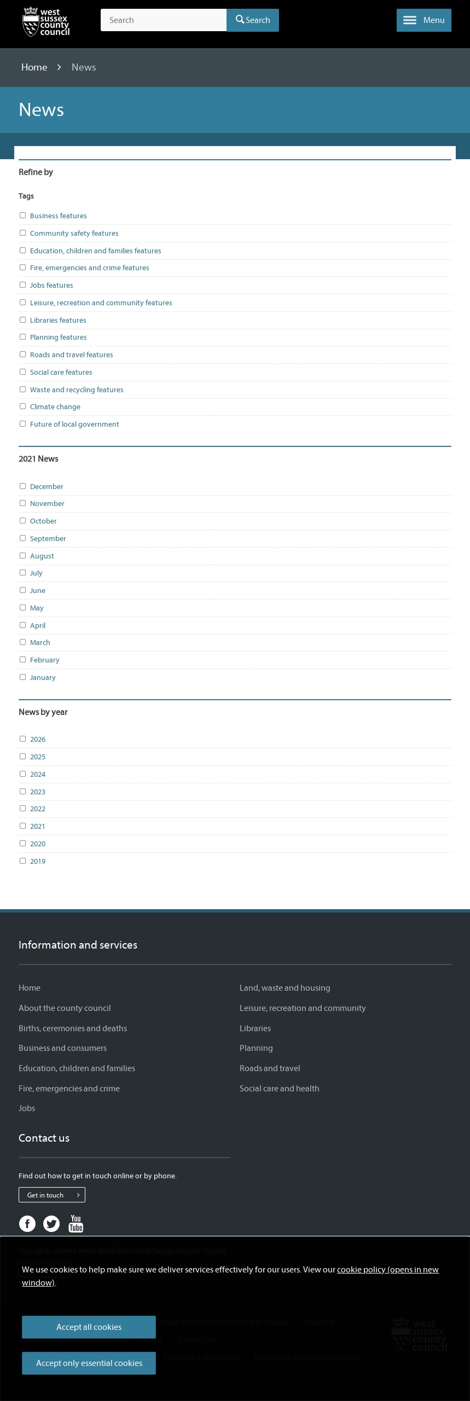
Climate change (49, 407)
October (38, 521)
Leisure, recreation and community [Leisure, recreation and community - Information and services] (303, 1008)
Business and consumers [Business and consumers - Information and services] (63, 1048)
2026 (32, 740)
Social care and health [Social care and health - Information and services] (280, 1089)
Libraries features (52, 320)
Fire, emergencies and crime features (84, 268)
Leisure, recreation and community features (95, 303)
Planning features (53, 337)
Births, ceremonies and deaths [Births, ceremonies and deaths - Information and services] (73, 1028)
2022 (32, 809)
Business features (53, 216)
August (36, 556)
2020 (32, 844)
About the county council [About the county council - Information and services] (65, 1008)
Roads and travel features (66, 355)
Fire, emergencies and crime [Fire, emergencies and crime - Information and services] (69, 1089)
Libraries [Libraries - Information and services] (255, 1028)
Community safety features (69, 234)
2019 (32, 862)
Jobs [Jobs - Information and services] (27, 1108)
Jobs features (46, 285)
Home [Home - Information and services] (29, 988)
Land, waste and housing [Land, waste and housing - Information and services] (285, 988)
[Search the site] (163, 20)
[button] (424, 20)
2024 (32, 775)
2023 (32, 792)
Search (258, 20)
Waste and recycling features (71, 390)
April (32, 626)
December (41, 487)
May (31, 608)
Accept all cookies (88, 1327)
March (34, 643)
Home (35, 67)
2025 (32, 757)
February (39, 660)
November (42, 504)
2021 (32, 827)
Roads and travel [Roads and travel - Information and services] (270, 1068)
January (37, 678)
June (32, 591)
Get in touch (56, 1195)
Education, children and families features (90, 251)
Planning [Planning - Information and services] (256, 1048)
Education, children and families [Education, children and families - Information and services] (77, 1068)
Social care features (55, 372)
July (31, 573)
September (42, 539)
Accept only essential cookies (89, 1363)
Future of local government (69, 424)
